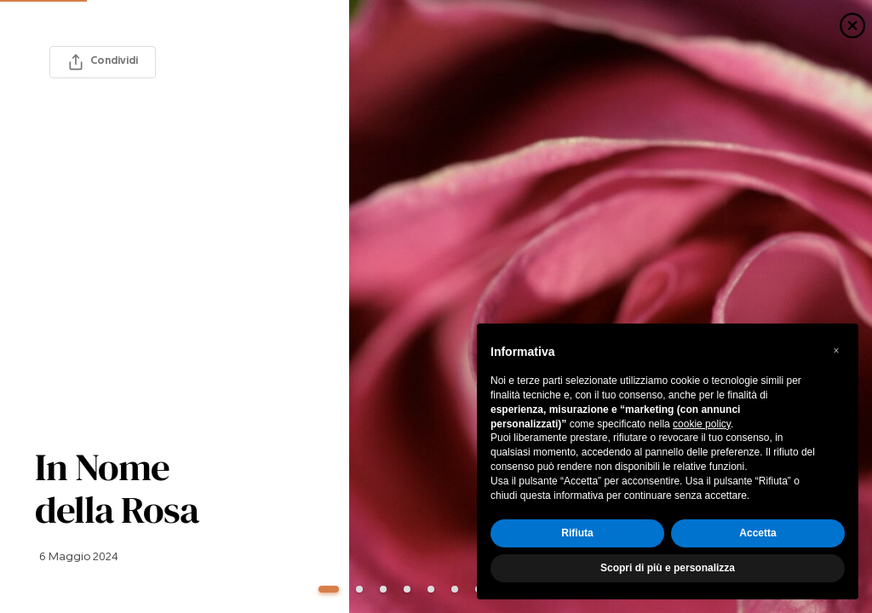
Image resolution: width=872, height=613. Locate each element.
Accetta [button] (757, 533)
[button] (836, 350)
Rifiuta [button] (577, 533)
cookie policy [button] (702, 424)
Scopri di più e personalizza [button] (667, 568)
